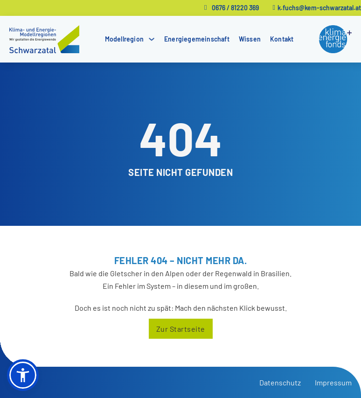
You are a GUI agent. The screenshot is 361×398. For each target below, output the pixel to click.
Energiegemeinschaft (196, 39)
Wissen (250, 39)
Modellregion (124, 39)
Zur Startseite (180, 328)
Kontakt (281, 39)
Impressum (333, 382)
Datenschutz (280, 382)
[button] (22, 375)
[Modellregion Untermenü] (151, 39)
